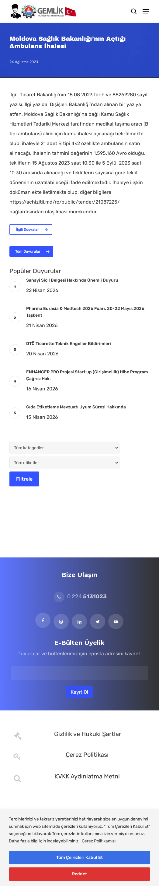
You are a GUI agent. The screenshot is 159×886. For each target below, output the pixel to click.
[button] (146, 11)
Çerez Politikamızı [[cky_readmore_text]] (99, 841)
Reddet (79, 874)
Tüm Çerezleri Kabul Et (79, 857)
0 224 (80, 596)
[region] (79, 848)
